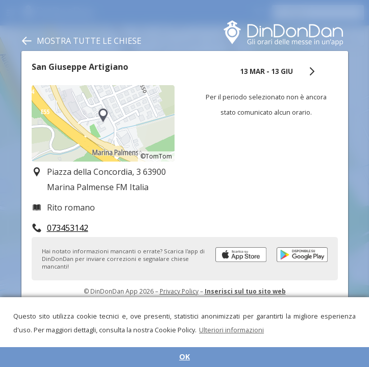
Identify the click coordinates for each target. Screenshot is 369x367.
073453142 (67, 227)
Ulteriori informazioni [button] (231, 329)
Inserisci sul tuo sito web (245, 291)
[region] (103, 123)
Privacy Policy (179, 291)
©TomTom (156, 156)
